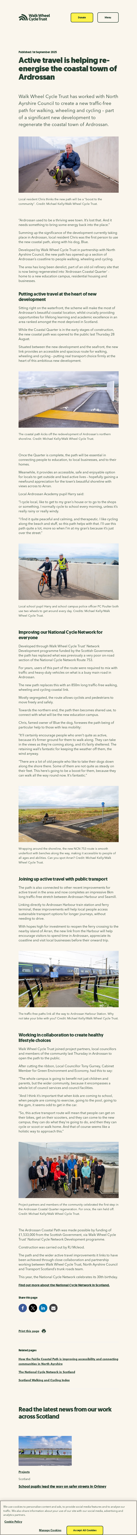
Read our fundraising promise (87, 1474)
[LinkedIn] (74, 1442)
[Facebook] (23, 1442)
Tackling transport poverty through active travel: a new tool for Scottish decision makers (68, 1298)
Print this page (29, 1054)
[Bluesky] (43, 1442)
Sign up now (27, 1416)
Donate (82, 17)
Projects (24, 1166)
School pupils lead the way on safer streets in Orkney (62, 1180)
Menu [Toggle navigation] (108, 17)
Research (25, 1201)
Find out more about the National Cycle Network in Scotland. (64, 1008)
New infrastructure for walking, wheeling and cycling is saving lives (64, 1258)
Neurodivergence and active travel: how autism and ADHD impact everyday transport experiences (67, 1218)
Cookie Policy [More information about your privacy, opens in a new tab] (13, 1526)
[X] (33, 1442)
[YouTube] (53, 1442)
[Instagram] (63, 1442)
